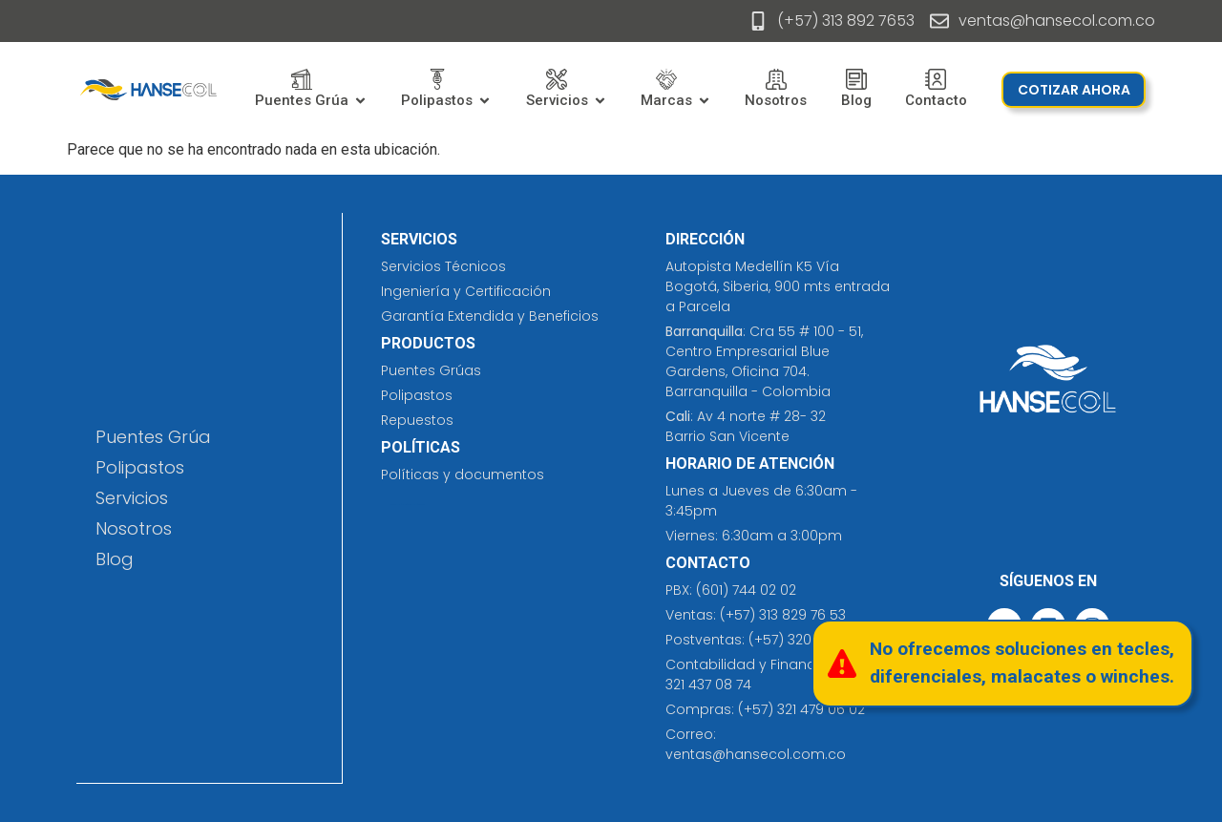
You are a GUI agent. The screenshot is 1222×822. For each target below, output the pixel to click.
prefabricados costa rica (413, 504)
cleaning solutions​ (397, 504)
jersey (423, 504)
